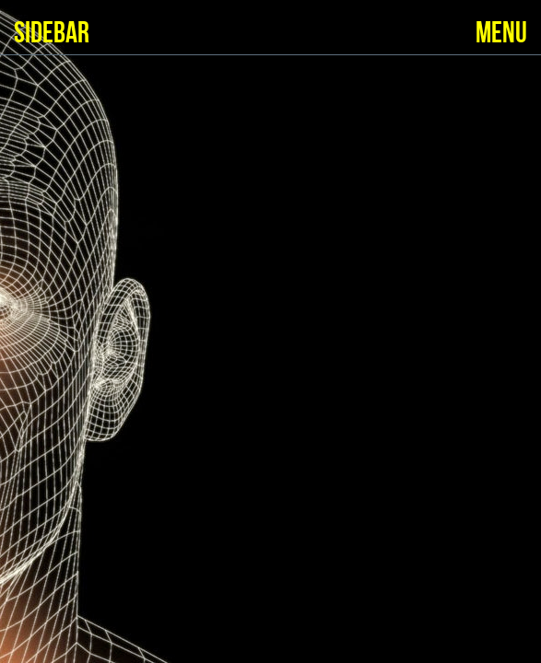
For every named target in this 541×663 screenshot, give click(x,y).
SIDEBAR (51, 34)
